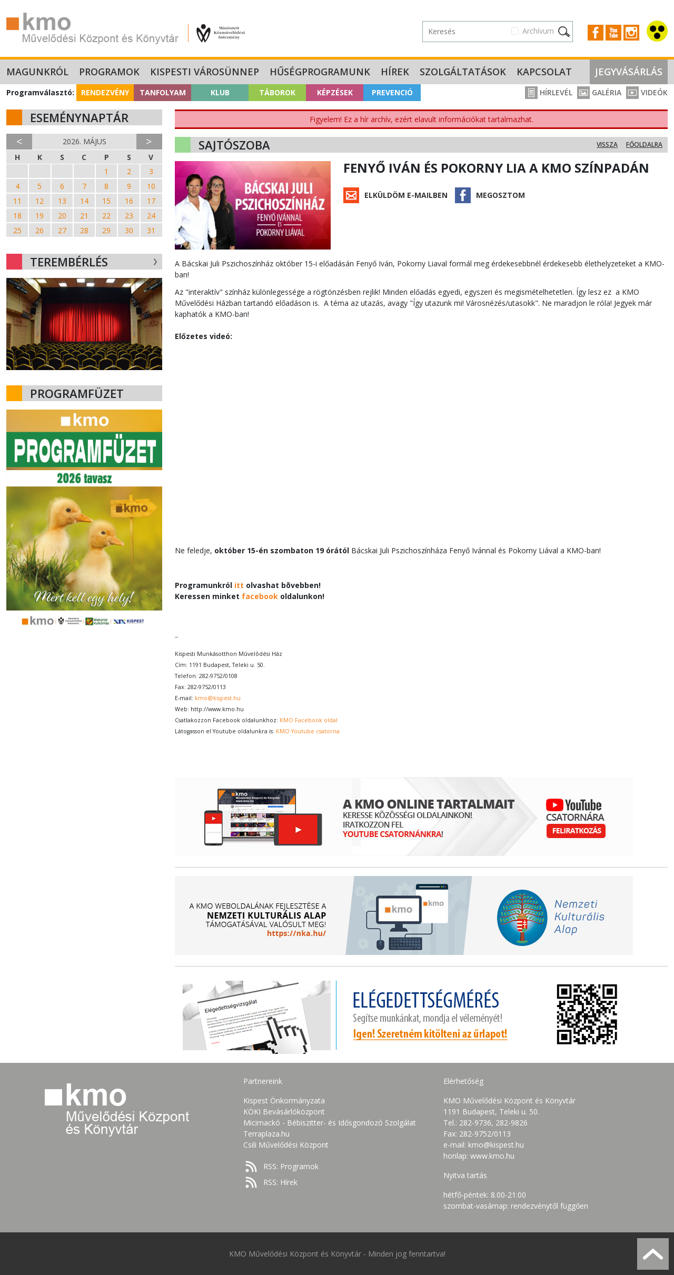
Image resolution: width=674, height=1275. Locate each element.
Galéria (599, 92)
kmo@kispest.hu (218, 698)
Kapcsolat (544, 71)
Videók (647, 92)
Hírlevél (548, 92)
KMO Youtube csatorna (308, 731)
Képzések (335, 92)
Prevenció (392, 92)
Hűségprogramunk (320, 71)
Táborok (277, 92)
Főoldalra (644, 144)
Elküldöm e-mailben (406, 195)
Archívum (538, 31)
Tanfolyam (163, 92)
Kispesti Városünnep (204, 71)
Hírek (395, 71)
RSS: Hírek (280, 1182)
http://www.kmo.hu (217, 709)
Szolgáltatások (463, 71)
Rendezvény (105, 92)
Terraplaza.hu (266, 1134)
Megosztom (500, 195)
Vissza (607, 144)
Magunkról (37, 71)
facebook (260, 596)
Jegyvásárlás (628, 71)
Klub (220, 92)
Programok (109, 71)
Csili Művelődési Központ (286, 1145)
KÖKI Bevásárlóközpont (284, 1112)
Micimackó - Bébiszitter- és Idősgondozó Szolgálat (329, 1123)
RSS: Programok (291, 1166)
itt (239, 585)
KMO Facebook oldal (309, 720)
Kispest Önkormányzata (284, 1100)
